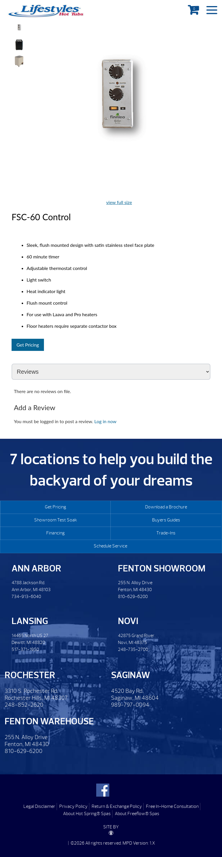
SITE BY (111, 829)
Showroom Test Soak (55, 520)
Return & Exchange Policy (117, 806)
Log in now (105, 421)
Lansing (30, 621)
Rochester (30, 675)
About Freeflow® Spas (137, 814)
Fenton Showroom (162, 568)
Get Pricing (27, 344)
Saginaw (130, 675)
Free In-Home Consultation (172, 806)
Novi (128, 621)
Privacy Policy (73, 806)
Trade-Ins (165, 533)
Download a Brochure (166, 507)
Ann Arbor (36, 568)
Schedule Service (110, 546)
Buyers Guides (166, 520)
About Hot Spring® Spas (87, 814)
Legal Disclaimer (39, 806)
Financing (55, 533)
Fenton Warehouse (49, 721)
